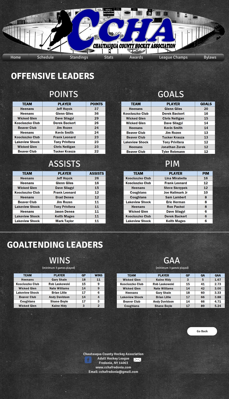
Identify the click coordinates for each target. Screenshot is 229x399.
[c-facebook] (88, 359)
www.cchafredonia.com (113, 367)
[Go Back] (202, 331)
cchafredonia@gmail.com (118, 372)
